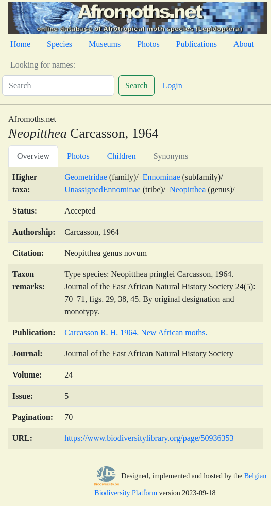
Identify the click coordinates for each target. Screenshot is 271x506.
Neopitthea (188, 189)
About (243, 44)
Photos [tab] (78, 156)
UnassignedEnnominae (102, 189)
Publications (196, 44)
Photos (148, 44)
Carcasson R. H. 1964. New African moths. (135, 332)
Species (59, 44)
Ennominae (161, 177)
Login (172, 85)
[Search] (58, 85)
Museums (105, 44)
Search (136, 85)
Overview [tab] (33, 156)
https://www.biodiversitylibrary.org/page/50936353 (148, 438)
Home (20, 44)
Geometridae (85, 177)
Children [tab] (121, 156)
